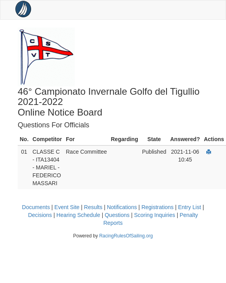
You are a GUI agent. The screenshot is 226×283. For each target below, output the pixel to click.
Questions (117, 215)
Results (93, 207)
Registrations (157, 207)
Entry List (189, 207)
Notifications (122, 207)
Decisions (40, 215)
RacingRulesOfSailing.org (126, 236)
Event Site (67, 207)
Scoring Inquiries (154, 215)
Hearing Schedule (78, 215)
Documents (36, 207)
